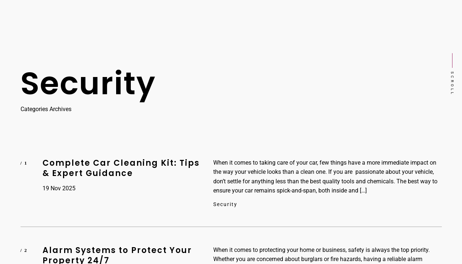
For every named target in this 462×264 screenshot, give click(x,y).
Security (225, 204)
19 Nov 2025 (58, 188)
